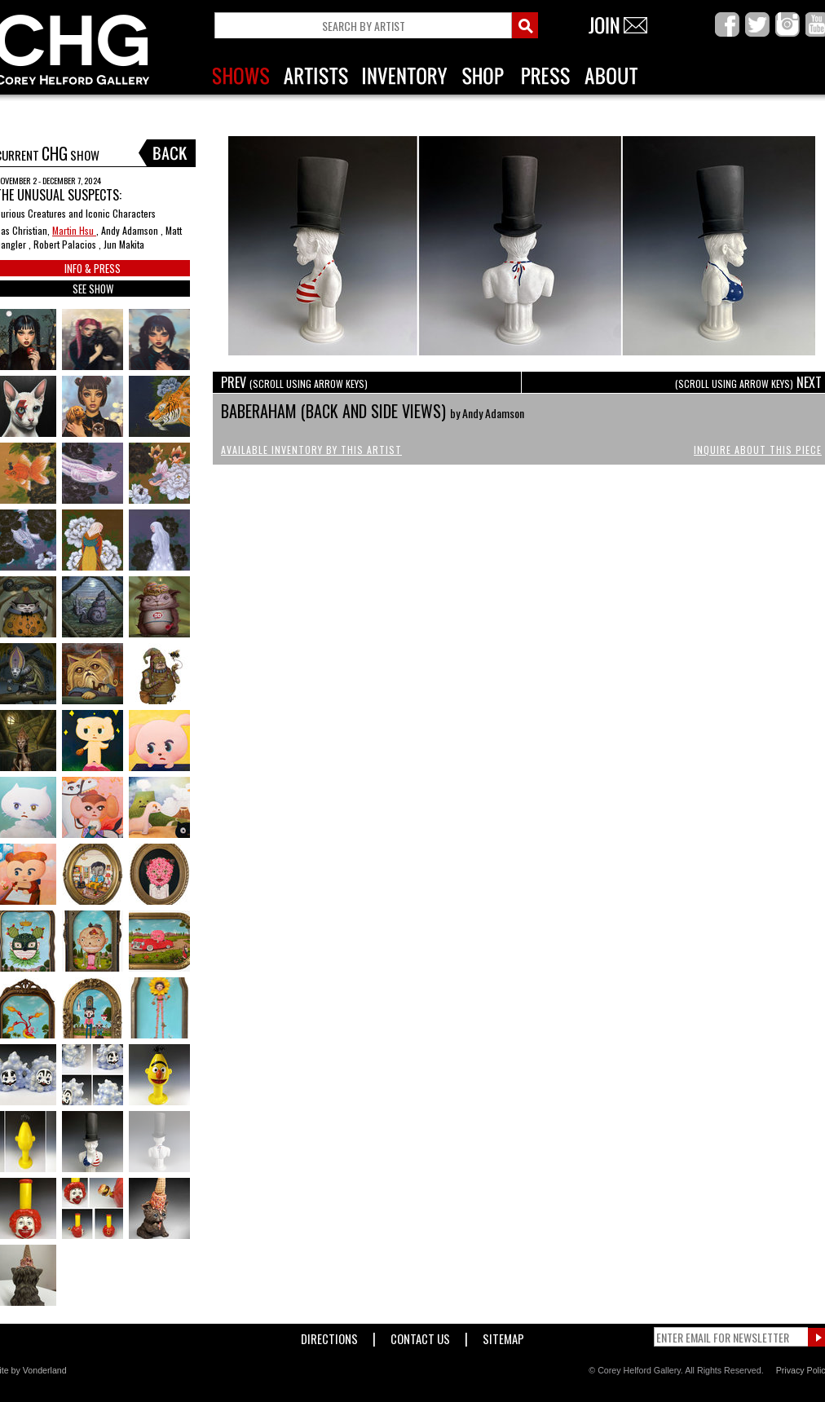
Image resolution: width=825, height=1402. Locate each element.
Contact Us (420, 1335)
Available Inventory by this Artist (311, 449)
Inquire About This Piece (758, 449)
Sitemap (503, 1335)
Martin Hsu (74, 230)
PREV (294, 382)
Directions (329, 1335)
